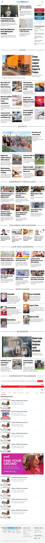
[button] (43, 230)
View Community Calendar (39, 18)
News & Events (38, 532)
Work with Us (37, 530)
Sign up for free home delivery (39, 10)
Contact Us (26, 533)
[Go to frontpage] (22, 1)
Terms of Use (26, 535)
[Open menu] (2, 2)
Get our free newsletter (39, 14)
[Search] (42, 2)
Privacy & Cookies (27, 536)
